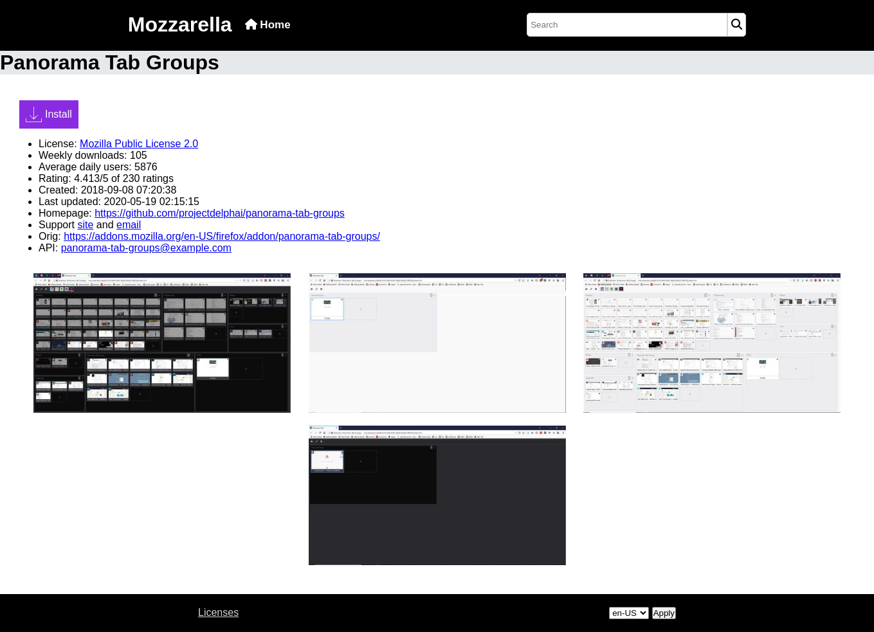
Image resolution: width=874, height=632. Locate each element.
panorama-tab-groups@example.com (146, 247)
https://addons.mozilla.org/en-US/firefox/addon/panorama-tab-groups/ (222, 236)
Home (268, 25)
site (85, 224)
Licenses (218, 612)
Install (49, 114)
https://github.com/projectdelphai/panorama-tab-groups (220, 213)
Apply (664, 613)
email (128, 224)
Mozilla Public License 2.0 (139, 143)
